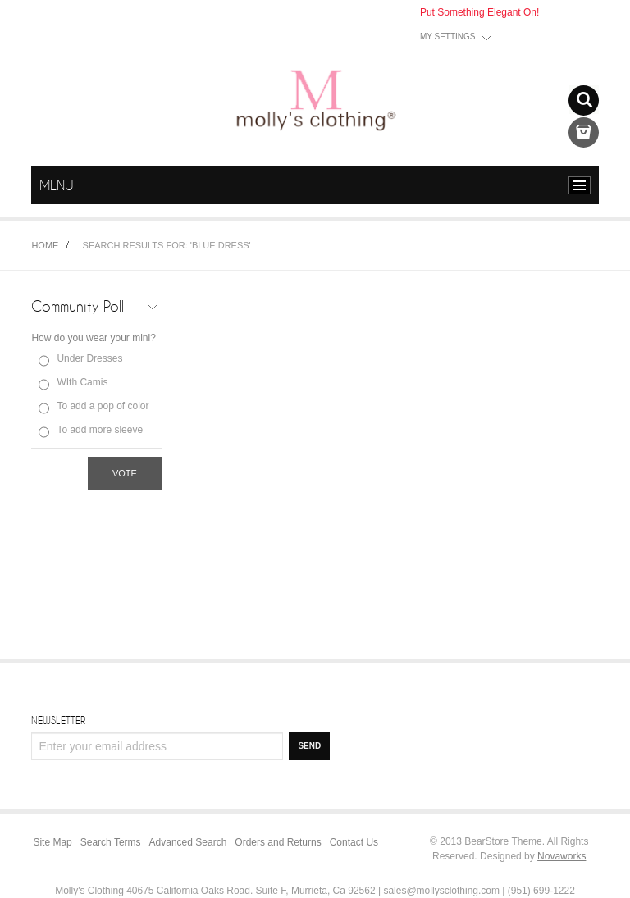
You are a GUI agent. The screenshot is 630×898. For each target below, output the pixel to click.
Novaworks (561, 856)
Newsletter (58, 720)
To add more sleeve (100, 429)
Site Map (52, 842)
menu (583, 185)
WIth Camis (82, 382)
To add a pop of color (102, 406)
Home (44, 245)
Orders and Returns (278, 842)
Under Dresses (89, 358)
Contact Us (354, 842)
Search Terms (110, 842)
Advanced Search (188, 842)
